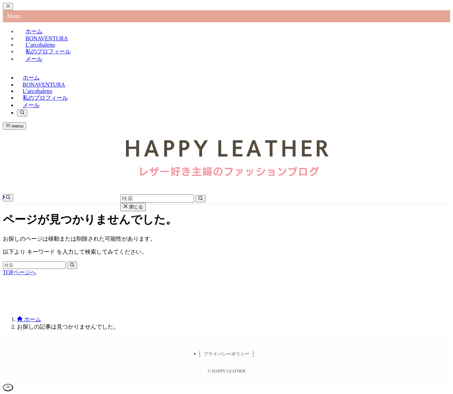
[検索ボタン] (22, 113)
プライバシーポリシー (226, 354)
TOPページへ (19, 272)
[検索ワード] (34, 265)
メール (33, 59)
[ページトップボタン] (8, 387)
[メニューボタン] (14, 126)
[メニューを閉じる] (8, 6)
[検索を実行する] (72, 265)
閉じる (133, 207)
